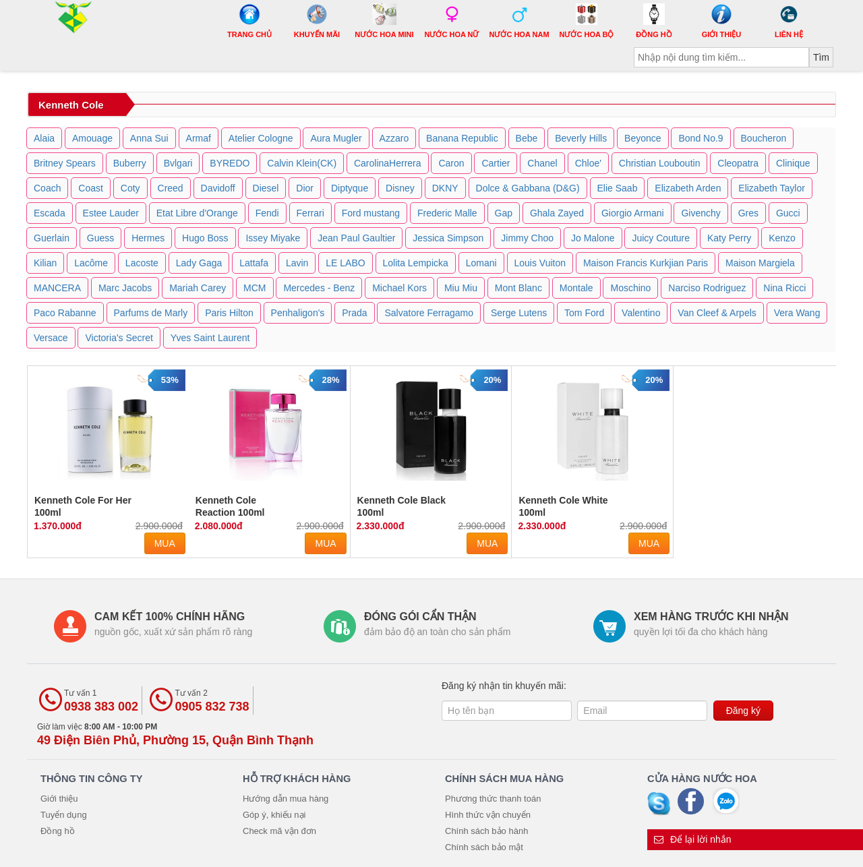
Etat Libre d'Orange (197, 213)
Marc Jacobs (125, 287)
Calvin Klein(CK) (301, 163)
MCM (254, 287)
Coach (47, 188)
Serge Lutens (519, 312)
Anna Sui (149, 138)
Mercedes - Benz (319, 287)
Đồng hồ (57, 831)
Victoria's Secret (118, 337)
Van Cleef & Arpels (717, 312)
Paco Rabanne (65, 312)
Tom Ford (584, 312)
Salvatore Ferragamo (428, 312)
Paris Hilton (229, 312)
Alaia (44, 138)
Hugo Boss (205, 238)
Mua (164, 543)
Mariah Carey (197, 287)
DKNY (445, 188)
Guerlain (51, 238)
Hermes (148, 238)
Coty (130, 188)
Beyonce (642, 138)
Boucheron (764, 138)
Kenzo (782, 238)
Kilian (45, 263)
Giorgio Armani (632, 213)
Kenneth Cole (71, 105)
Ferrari (310, 213)
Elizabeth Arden (688, 188)
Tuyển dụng (63, 815)
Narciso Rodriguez (707, 287)
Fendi (267, 213)
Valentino (641, 312)
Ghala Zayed (557, 213)
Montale (576, 287)
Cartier (495, 163)
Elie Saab (617, 188)
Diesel (266, 188)
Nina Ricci (784, 287)
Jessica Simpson (448, 238)
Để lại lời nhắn (693, 839)
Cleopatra (737, 163)
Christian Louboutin (660, 163)
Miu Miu (460, 287)
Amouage (92, 138)
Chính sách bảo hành (486, 831)
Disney (400, 188)
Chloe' (588, 163)
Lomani (481, 263)
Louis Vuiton (540, 263)
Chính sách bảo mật (484, 847)
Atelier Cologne (261, 138)
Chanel (542, 163)
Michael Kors (399, 287)
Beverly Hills (581, 138)
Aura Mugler (335, 138)
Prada (354, 312)
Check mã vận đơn (279, 831)
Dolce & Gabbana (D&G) (528, 188)
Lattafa (253, 263)
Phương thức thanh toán (493, 799)
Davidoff (218, 188)
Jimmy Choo (527, 238)
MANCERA (57, 287)
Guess (100, 238)
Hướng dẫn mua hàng (285, 799)
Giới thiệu (59, 799)
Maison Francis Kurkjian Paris (645, 263)
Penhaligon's (298, 312)
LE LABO (345, 263)
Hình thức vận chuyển (488, 815)
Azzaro (394, 138)
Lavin (297, 263)
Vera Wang (797, 312)
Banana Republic (462, 138)
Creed (170, 188)
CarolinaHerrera (387, 163)
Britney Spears (65, 163)
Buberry (129, 163)
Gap (503, 213)
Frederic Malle (447, 213)
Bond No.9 (700, 138)
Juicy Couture (661, 238)
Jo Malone (593, 238)
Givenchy (700, 213)
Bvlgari (178, 163)
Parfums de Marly (151, 312)
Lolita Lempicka (415, 263)
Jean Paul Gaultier (356, 238)
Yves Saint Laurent (210, 337)
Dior (305, 188)
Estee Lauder (111, 213)
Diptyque (349, 188)
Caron (451, 163)
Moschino (630, 287)
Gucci (788, 213)
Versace (51, 337)
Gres (748, 213)
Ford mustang (371, 213)
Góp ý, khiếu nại (274, 815)
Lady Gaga (199, 263)
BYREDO (229, 163)
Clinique (793, 163)
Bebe (527, 138)
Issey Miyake (272, 238)
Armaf (198, 138)
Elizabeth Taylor (771, 188)
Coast (90, 188)
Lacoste (141, 263)
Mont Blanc (518, 287)
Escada (49, 213)
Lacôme (91, 263)
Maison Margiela (760, 263)
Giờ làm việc (175, 734)
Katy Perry (729, 238)
